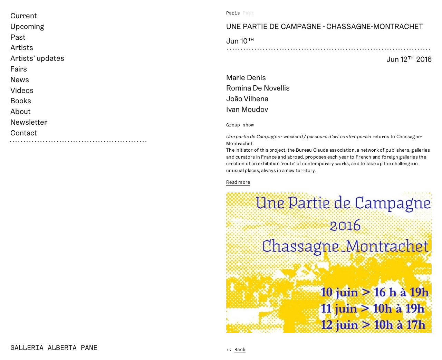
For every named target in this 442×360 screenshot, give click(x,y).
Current (23, 15)
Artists (21, 47)
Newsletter (28, 122)
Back (240, 350)
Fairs (18, 69)
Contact (23, 133)
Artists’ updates (37, 58)
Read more (238, 182)
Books (20, 100)
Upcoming (27, 26)
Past (18, 37)
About (20, 111)
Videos (21, 90)
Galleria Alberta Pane (53, 348)
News (19, 79)
